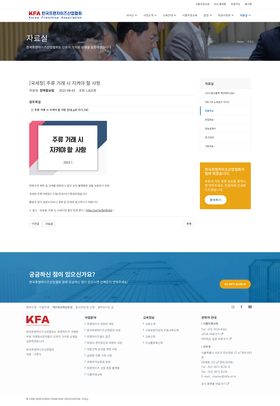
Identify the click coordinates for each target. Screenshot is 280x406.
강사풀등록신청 (154, 343)
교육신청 (150, 337)
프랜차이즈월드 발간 (98, 337)
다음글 (49, 224)
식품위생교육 (202, 4)
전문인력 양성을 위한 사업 (102, 350)
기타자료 (210, 150)
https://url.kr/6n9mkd (99, 211)
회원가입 (235, 4)
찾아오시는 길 (106, 308)
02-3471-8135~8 (235, 278)
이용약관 (44, 308)
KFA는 (130, 15)
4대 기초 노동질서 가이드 (219, 103)
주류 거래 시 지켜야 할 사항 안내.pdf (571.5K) (63, 110)
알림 (206, 15)
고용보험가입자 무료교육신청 (162, 331)
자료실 (244, 15)
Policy (85, 399)
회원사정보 (224, 15)
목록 (189, 224)
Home (240, 41)
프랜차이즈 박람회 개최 (100, 324)
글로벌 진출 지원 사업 (99, 356)
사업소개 (148, 15)
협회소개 (31, 308)
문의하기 (215, 204)
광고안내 (210, 141)
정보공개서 (211, 131)
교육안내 (168, 15)
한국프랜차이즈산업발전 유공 (104, 331)
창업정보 (210, 122)
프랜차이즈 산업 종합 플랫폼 (103, 369)
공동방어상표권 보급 (98, 362)
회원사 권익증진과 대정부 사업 (104, 343)
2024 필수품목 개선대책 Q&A (222, 93)
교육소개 (150, 324)
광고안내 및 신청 (85, 308)
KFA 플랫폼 (220, 4)
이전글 (35, 224)
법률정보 (210, 112)
